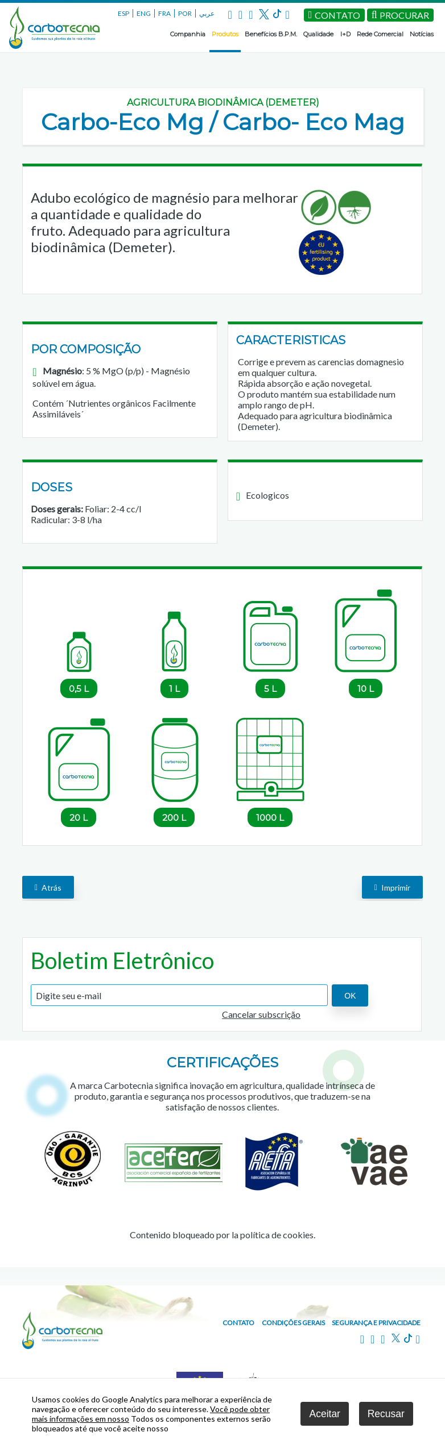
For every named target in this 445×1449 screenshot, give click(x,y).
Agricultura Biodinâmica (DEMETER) (223, 102)
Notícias (422, 34)
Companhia (187, 34)
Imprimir (392, 887)
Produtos (225, 34)
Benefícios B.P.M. (271, 34)
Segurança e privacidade (376, 1322)
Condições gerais (293, 1322)
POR (185, 13)
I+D (345, 34)
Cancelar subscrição (261, 1014)
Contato (238, 1322)
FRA (164, 13)
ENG (144, 13)
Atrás (48, 887)
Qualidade (318, 34)
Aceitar (324, 1413)
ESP (123, 13)
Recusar (386, 1413)
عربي (207, 13)
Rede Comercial (380, 34)
